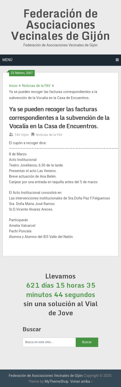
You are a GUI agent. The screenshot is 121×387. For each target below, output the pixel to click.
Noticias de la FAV (36, 86)
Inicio (13, 86)
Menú (7, 60)
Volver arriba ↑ (81, 381)
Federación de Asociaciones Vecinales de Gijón (60, 24)
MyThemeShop (56, 381)
